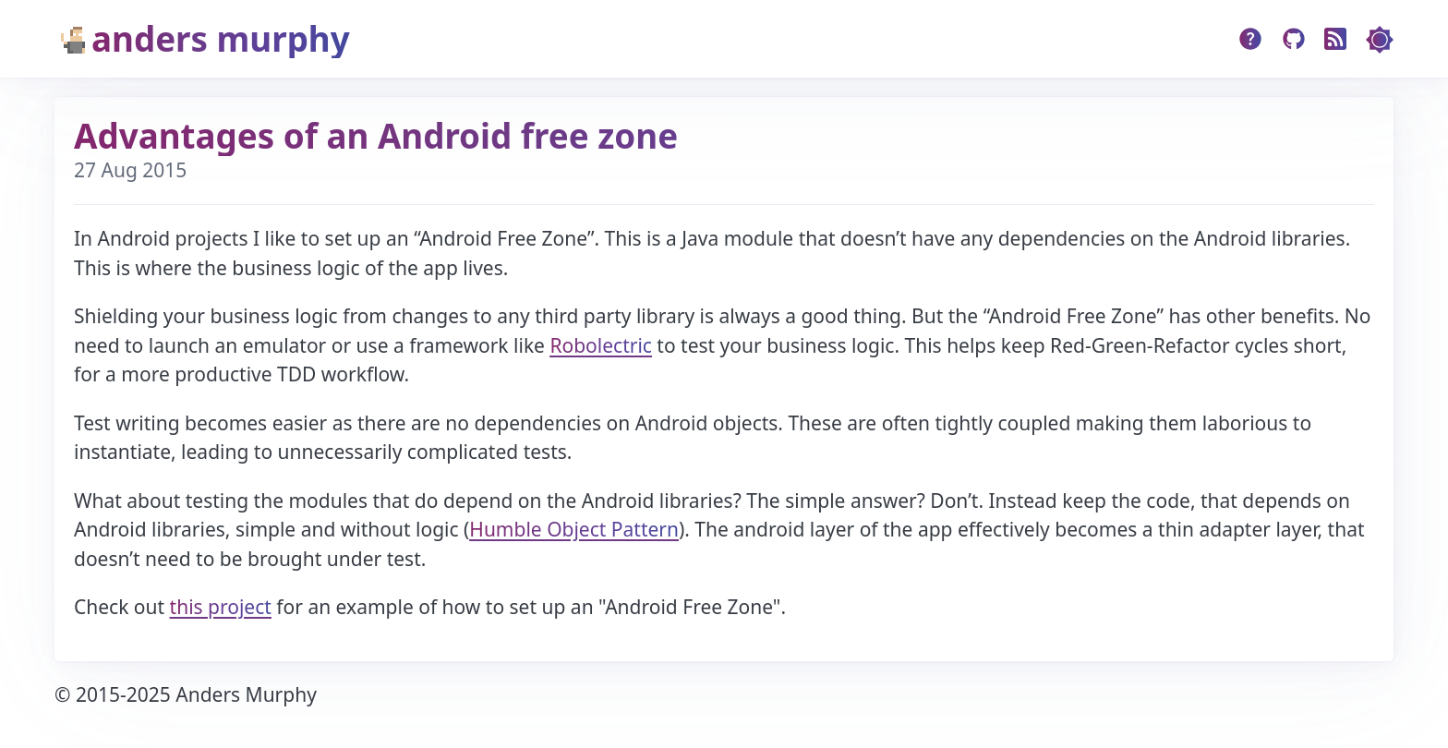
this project (221, 607)
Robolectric (600, 345)
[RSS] (1336, 39)
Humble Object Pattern (574, 529)
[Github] (1294, 39)
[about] (1250, 39)
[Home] (349, 39)
